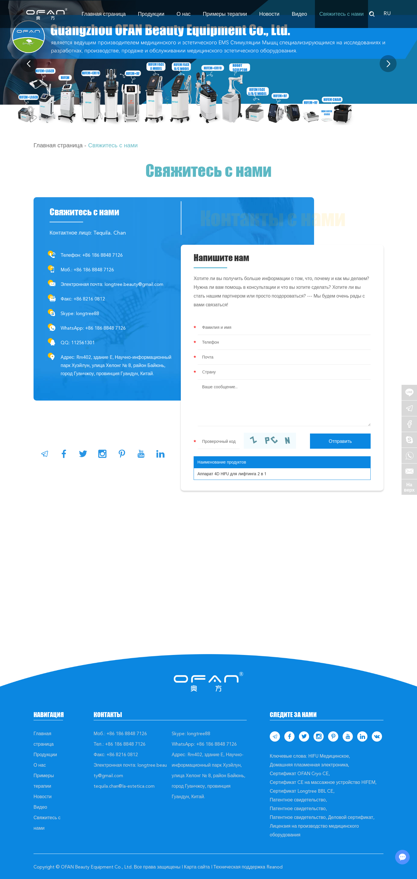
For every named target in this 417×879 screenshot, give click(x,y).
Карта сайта (197, 867)
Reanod (275, 867)
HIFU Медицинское (328, 756)
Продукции (151, 14)
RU (387, 13)
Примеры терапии (225, 14)
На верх (409, 487)
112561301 (83, 342)
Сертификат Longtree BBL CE (301, 791)
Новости (269, 14)
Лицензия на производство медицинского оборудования (314, 830)
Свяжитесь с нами (341, 14)
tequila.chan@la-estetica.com (124, 786)
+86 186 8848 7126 (105, 328)
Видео (299, 14)
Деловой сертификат (350, 817)
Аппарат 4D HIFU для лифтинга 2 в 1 (232, 473)
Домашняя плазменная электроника (309, 765)
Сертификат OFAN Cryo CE (299, 773)
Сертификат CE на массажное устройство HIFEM (322, 782)
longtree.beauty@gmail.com (133, 284)
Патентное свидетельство (298, 800)
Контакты (108, 715)
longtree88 (87, 313)
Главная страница (104, 14)
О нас (183, 14)
